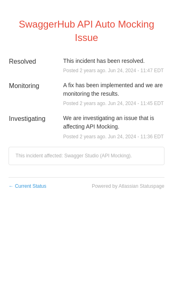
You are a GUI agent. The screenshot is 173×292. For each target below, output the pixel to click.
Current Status (27, 186)
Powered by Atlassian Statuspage (128, 186)
